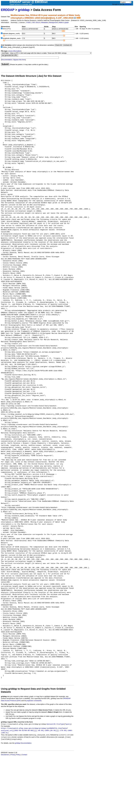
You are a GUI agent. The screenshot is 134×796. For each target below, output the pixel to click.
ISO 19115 (36, 22)
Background (53, 22)
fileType (60, 724)
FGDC (28, 22)
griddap (24, 10)
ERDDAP (7, 10)
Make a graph (64, 22)
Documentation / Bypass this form (13, 60)
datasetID (51, 724)
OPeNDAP (67, 698)
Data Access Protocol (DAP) (11, 700)
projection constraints (33, 700)
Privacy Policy (15, 755)
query (68, 724)
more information (15, 51)
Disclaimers (5, 755)
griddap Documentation (23, 743)
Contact (24, 755)
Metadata (44, 22)
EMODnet (128, 4)
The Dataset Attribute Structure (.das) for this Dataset (31, 76)
